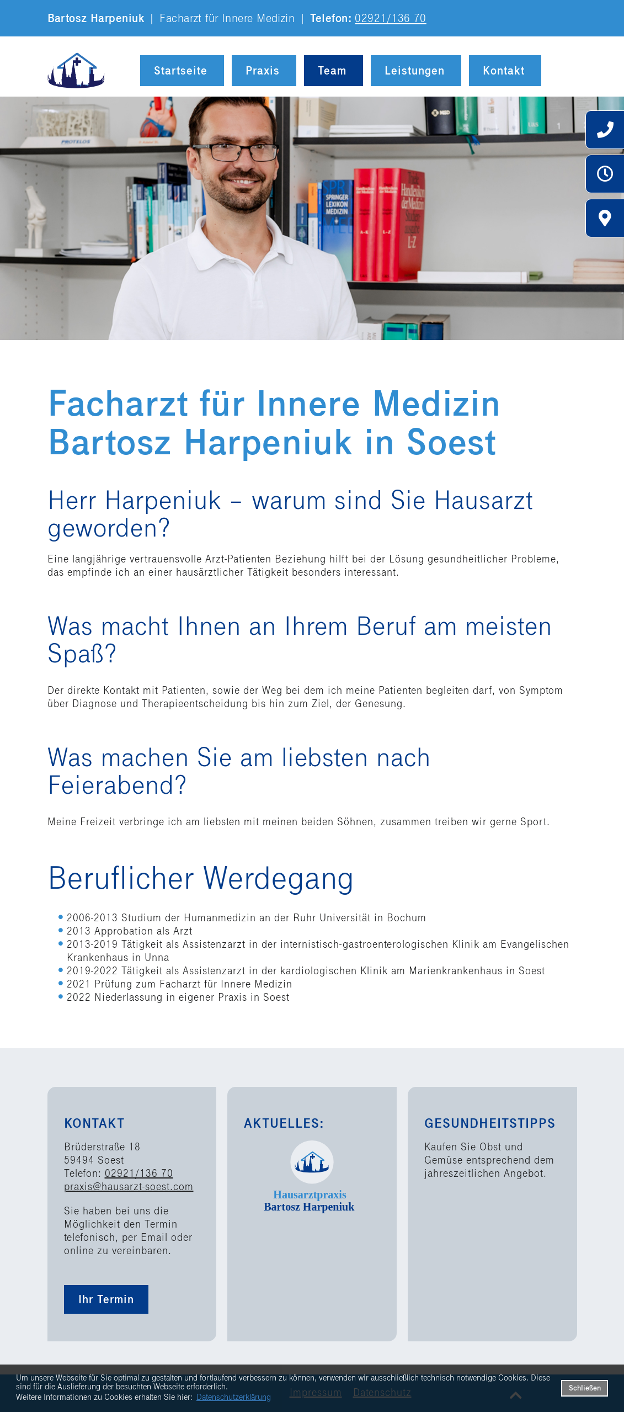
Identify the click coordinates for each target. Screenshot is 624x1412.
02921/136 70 (390, 18)
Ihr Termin (106, 1299)
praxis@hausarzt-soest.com (129, 1186)
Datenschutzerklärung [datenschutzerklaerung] (233, 1397)
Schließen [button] (585, 1388)
